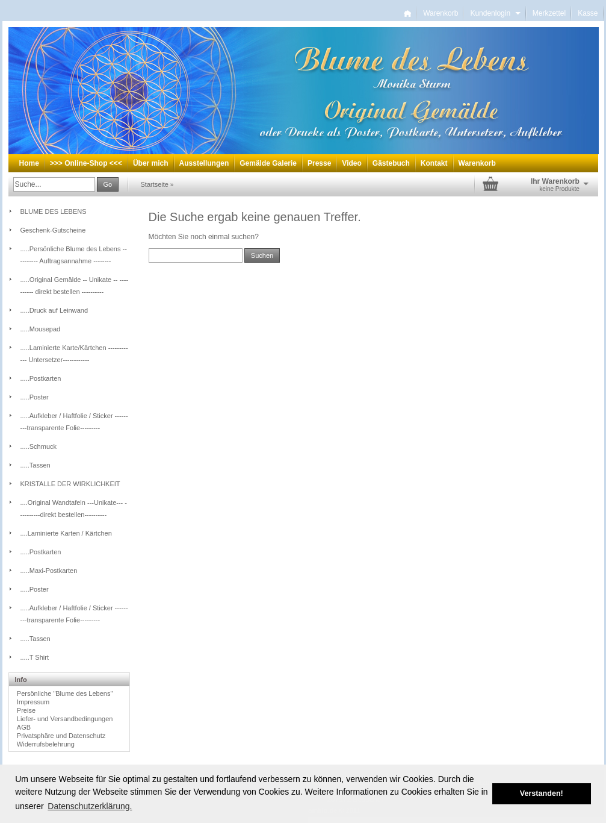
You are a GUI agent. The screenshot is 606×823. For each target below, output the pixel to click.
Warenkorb (440, 13)
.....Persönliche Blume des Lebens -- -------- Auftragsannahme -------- (73, 254)
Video (351, 163)
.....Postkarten (40, 378)
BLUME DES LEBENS (53, 211)
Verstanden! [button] (541, 793)
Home (29, 163)
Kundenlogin (495, 13)
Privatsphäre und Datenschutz (61, 735)
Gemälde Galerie (268, 163)
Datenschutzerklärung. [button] (90, 806)
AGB (24, 727)
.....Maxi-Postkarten (49, 570)
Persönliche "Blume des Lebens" (65, 693)
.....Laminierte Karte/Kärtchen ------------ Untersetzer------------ (74, 353)
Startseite (155, 184)
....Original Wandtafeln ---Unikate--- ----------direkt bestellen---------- (73, 508)
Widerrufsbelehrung (46, 744)
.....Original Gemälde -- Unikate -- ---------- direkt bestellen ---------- (74, 285)
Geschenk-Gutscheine (53, 230)
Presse (319, 163)
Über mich (151, 163)
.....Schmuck (38, 446)
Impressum (33, 702)
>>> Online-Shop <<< (86, 163)
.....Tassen (35, 465)
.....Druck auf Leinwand (54, 310)
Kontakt (434, 163)
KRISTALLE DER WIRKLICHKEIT (70, 483)
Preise (26, 710)
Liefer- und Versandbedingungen (65, 718)
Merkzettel (549, 13)
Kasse (588, 13)
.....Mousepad (40, 329)
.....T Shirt (34, 657)
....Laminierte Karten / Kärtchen (66, 533)
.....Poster (34, 397)
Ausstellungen (204, 163)
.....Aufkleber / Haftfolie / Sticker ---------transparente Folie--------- (74, 421)
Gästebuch (391, 163)
